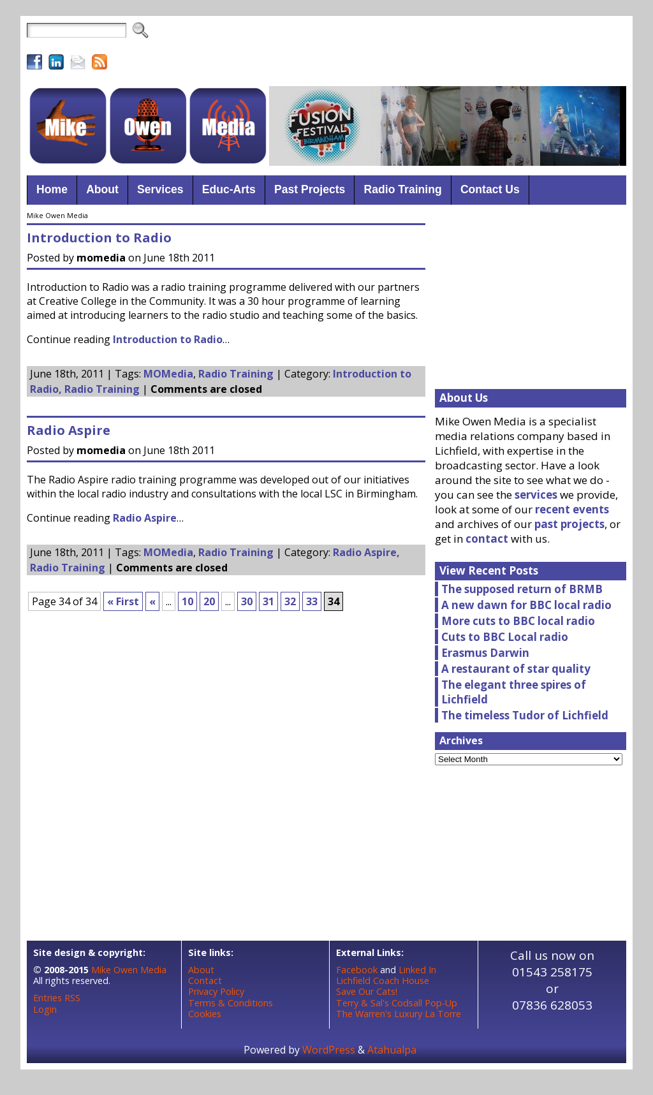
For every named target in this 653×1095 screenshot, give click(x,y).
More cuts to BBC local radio (518, 621)
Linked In (417, 970)
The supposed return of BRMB (522, 589)
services (536, 494)
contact (487, 538)
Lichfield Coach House (382, 980)
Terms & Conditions (230, 1003)
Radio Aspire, (366, 552)
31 (268, 601)
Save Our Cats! (366, 991)
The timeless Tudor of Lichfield (524, 715)
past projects (569, 524)
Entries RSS (56, 998)
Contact (205, 980)
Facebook (357, 970)
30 (247, 601)
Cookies (204, 1014)
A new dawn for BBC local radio (526, 605)
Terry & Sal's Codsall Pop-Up (396, 1003)
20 (209, 601)
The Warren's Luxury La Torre (398, 1014)
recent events (572, 509)
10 (187, 601)
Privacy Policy (216, 991)
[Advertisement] (394, 51)
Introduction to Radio (99, 237)
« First (123, 601)
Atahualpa (391, 1050)
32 (290, 601)
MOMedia (168, 374)
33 (312, 601)
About (201, 970)
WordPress (328, 1050)
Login (45, 1009)
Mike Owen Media (128, 970)
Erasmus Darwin (485, 652)
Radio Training (236, 374)
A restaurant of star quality (516, 668)
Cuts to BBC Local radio (504, 636)
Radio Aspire (68, 430)
